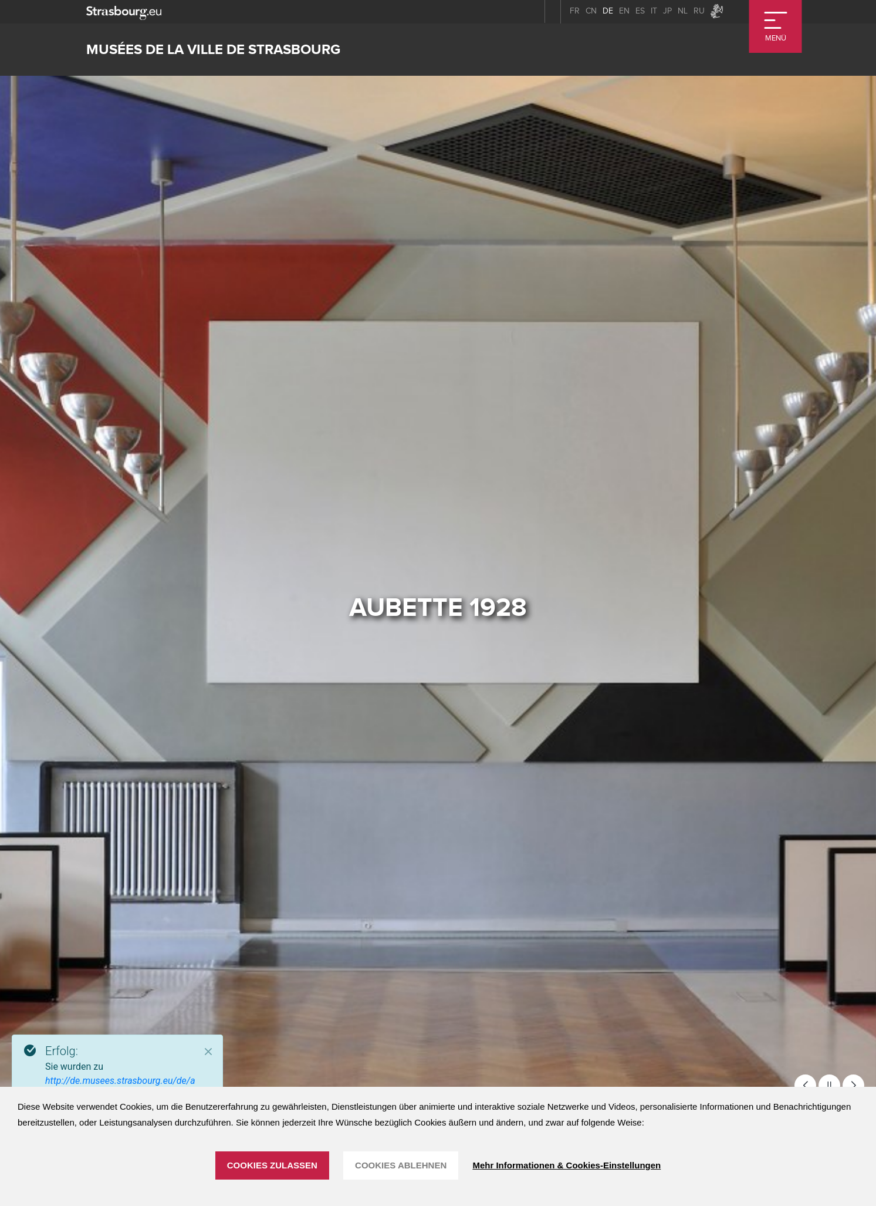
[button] (805, 1085)
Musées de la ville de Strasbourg (213, 49)
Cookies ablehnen (401, 1165)
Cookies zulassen (272, 1165)
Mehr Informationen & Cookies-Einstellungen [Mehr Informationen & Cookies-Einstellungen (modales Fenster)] (566, 1165)
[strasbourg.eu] (123, 11)
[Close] (208, 1051)
